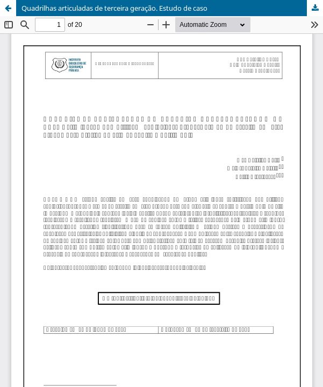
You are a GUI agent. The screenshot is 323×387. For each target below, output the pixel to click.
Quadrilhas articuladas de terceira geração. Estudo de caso (114, 8)
